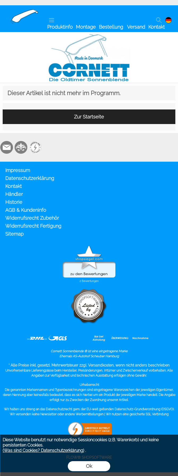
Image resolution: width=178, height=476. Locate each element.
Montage (86, 27)
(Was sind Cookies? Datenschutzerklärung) (43, 450)
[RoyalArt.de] (21, 147)
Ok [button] (89, 466)
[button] (51, 20)
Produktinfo (60, 27)
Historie (13, 202)
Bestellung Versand (122, 27)
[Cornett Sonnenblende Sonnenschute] (22, 11)
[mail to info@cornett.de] (6, 147)
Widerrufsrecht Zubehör (32, 218)
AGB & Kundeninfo (25, 210)
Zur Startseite (89, 117)
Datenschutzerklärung (29, 178)
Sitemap (14, 234)
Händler (14, 194)
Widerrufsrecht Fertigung (33, 226)
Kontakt (156, 27)
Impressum (17, 170)
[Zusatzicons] (35, 147)
